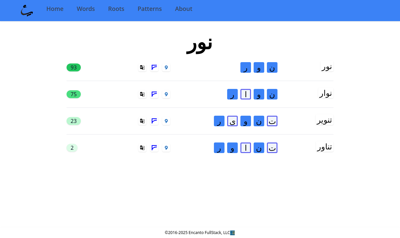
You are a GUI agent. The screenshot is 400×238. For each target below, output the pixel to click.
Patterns (150, 9)
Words (86, 9)
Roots (116, 9)
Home (55, 9)
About (183, 9)
